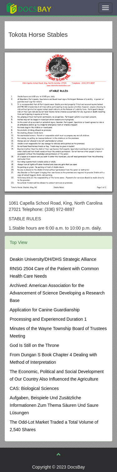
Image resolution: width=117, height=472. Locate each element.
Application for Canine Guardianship (45, 309)
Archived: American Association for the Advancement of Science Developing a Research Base (57, 293)
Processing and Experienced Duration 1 (48, 319)
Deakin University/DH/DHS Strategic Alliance (53, 259)
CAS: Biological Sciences (34, 388)
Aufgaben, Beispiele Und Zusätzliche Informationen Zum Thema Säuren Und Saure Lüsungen (54, 405)
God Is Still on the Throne (34, 345)
